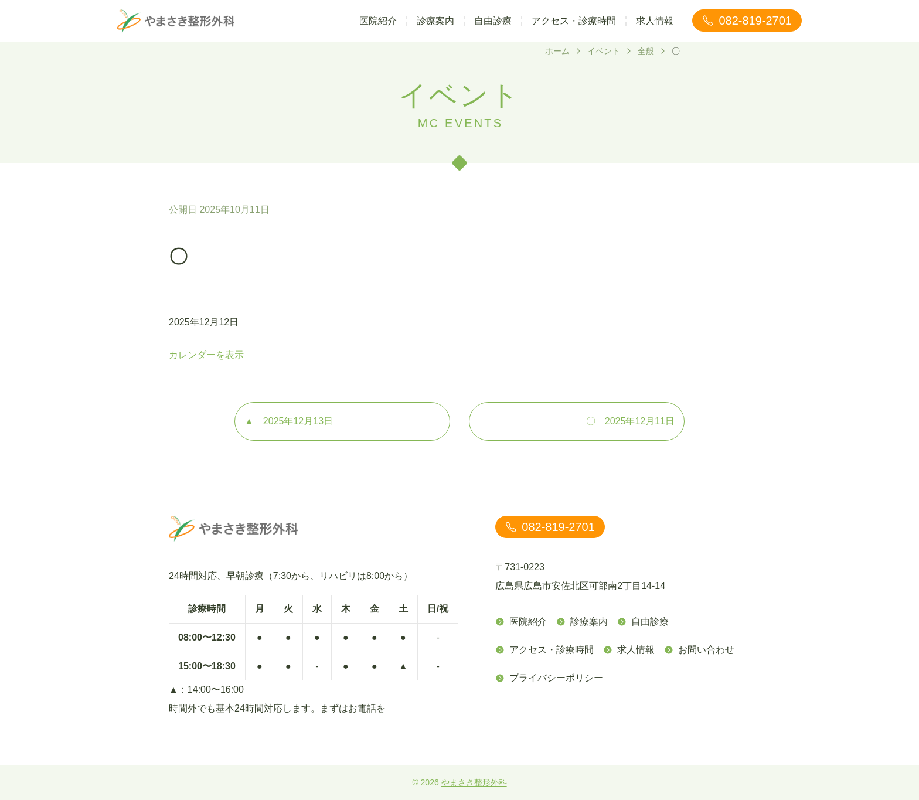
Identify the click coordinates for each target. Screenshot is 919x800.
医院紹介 (378, 21)
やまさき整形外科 (474, 782)
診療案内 (435, 21)
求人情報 (654, 21)
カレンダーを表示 (206, 355)
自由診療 (493, 21)
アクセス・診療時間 (574, 21)
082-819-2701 (747, 20)
